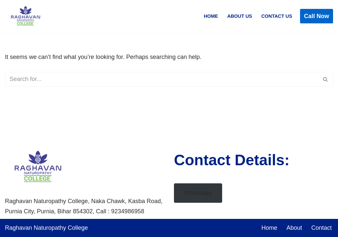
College (78, 227)
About (294, 227)
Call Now (316, 16)
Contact (321, 227)
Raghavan (19, 227)
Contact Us (276, 16)
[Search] (161, 79)
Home (211, 16)
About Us (239, 16)
